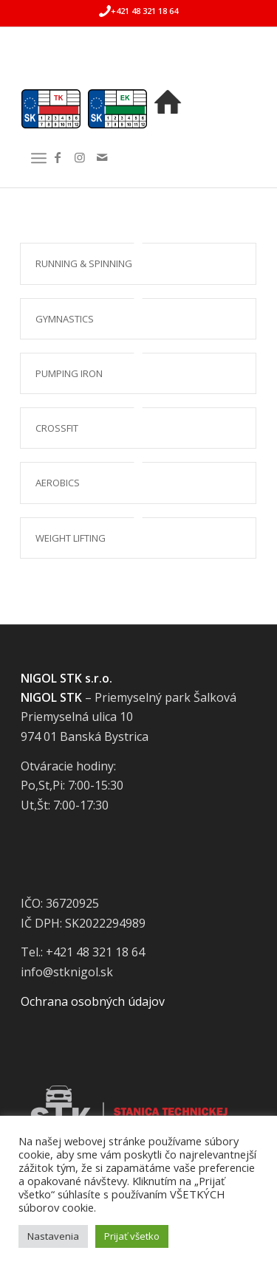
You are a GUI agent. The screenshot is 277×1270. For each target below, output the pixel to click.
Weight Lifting (70, 538)
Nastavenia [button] (53, 1236)
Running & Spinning (83, 263)
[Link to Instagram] (80, 157)
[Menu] (39, 158)
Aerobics (57, 482)
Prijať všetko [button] (132, 1236)
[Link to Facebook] (58, 157)
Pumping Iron (69, 373)
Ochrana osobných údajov (93, 1001)
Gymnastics (64, 318)
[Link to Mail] (102, 157)
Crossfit (56, 428)
